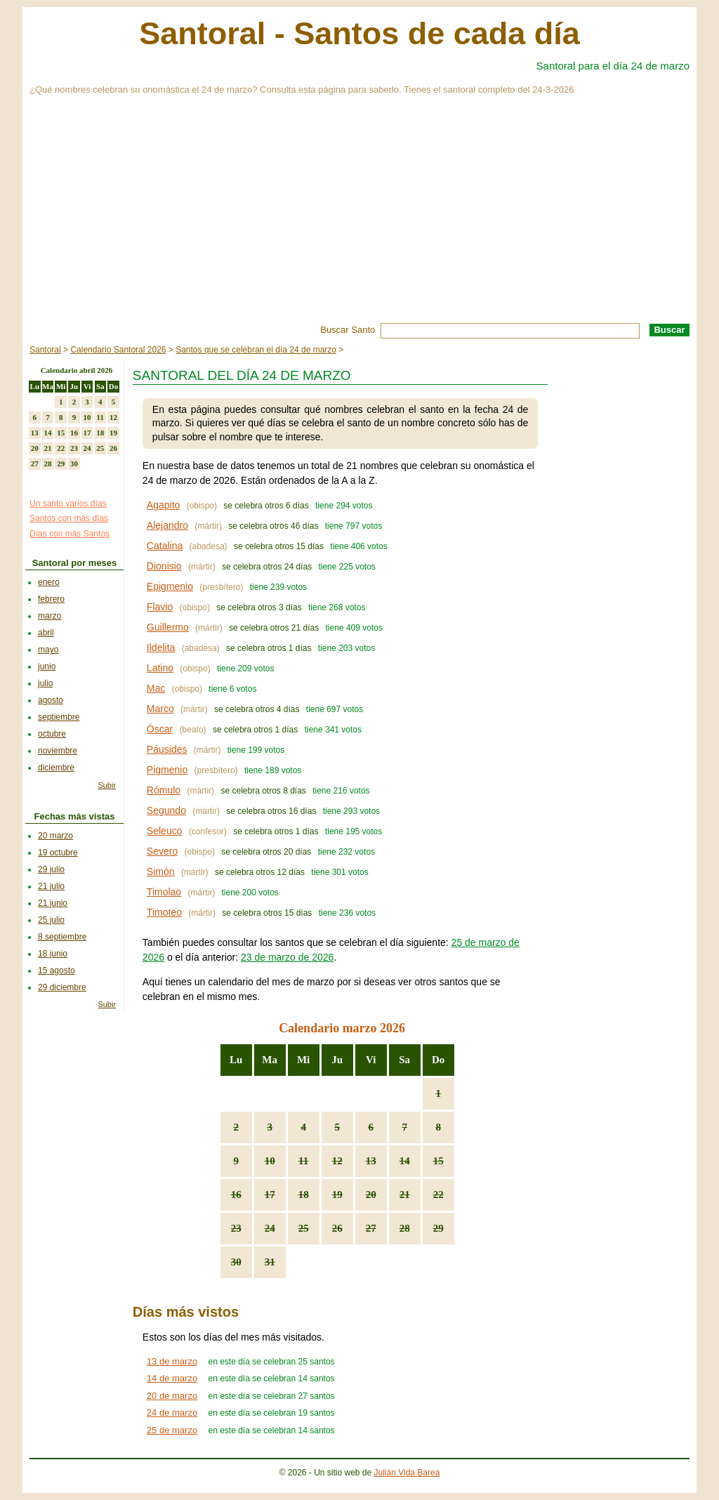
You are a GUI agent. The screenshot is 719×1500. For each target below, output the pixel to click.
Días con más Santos (69, 534)
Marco (160, 708)
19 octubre (58, 852)
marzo (49, 616)
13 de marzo (172, 1361)
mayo (48, 649)
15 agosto (56, 970)
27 (371, 1228)
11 (303, 1160)
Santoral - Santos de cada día (359, 33)
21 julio (51, 886)
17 (270, 1194)
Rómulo (163, 790)
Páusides (167, 749)
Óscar (160, 729)
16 (236, 1194)
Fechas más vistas (74, 816)
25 (303, 1228)
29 (438, 1228)
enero (49, 582)
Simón (161, 871)
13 (371, 1160)
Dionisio (164, 566)
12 (337, 1160)
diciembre (56, 767)
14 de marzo (172, 1378)
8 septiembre (62, 937)
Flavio (160, 606)
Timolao (164, 891)
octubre (52, 734)
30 (236, 1262)
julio (45, 683)
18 (303, 1194)
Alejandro (167, 525)
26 (337, 1228)
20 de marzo (172, 1395)
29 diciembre (62, 987)
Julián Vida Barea (407, 1473)
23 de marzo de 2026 (287, 957)
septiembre (58, 717)
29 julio (51, 869)
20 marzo (55, 836)
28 (405, 1228)
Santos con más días (68, 518)
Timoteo (164, 912)
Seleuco (165, 830)
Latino (160, 667)
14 (405, 1160)
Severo (162, 851)
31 (270, 1262)
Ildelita (161, 647)
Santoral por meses (74, 563)
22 (438, 1194)
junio (46, 666)
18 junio (52, 954)
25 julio (51, 920)
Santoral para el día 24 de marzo (613, 66)
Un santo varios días (67, 503)
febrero (51, 599)
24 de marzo (172, 1412)
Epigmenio (170, 586)
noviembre (57, 751)
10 (270, 1160)
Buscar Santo (347, 329)
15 (438, 1160)
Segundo (166, 810)
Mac (156, 688)
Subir (107, 785)
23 (236, 1228)
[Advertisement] (359, 217)
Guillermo (168, 627)
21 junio (52, 903)
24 (270, 1228)
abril (46, 633)
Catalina (165, 545)
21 (405, 1194)
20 (371, 1194)
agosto (50, 700)
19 (337, 1194)
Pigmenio (167, 769)
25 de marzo (172, 1430)
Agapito (163, 505)
